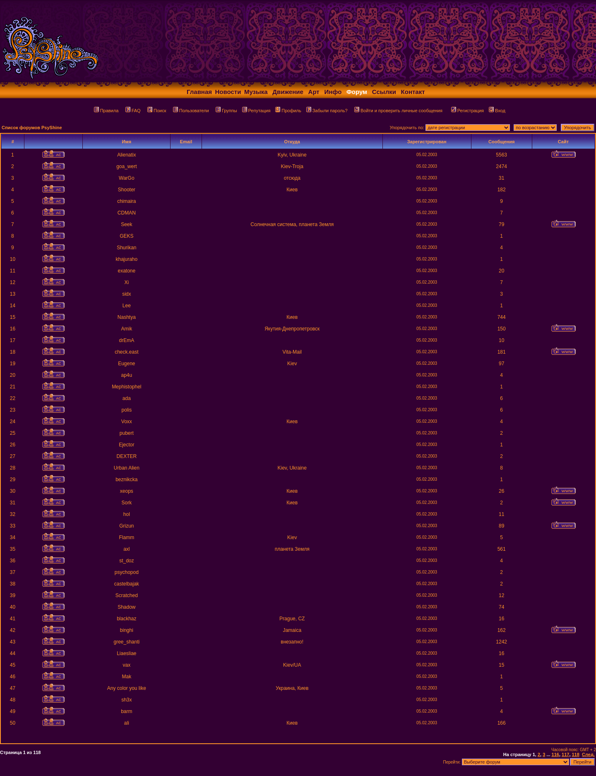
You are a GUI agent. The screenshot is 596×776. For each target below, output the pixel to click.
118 (575, 754)
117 (565, 754)
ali (126, 723)
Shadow (126, 607)
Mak (126, 677)
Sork (126, 503)
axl (126, 549)
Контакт (413, 91)
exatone (126, 271)
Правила (106, 110)
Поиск (156, 110)
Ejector (126, 445)
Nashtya (127, 317)
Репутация (256, 110)
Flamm (126, 537)
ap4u (126, 375)
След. (588, 754)
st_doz (126, 561)
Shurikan (126, 248)
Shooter (126, 190)
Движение (287, 91)
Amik (126, 329)
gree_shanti (126, 642)
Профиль (288, 110)
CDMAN (127, 213)
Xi (126, 282)
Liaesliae (126, 653)
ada (127, 398)
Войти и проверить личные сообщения (398, 110)
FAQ (133, 110)
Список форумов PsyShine (32, 127)
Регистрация (467, 110)
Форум (356, 91)
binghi (126, 630)
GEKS (126, 236)
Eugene (126, 363)
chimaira (126, 201)
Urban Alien (126, 468)
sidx (126, 294)
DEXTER (126, 456)
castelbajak (126, 584)
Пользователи (191, 110)
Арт (314, 91)
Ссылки (384, 91)
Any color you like (126, 688)
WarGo (127, 178)
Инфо (332, 91)
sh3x (126, 700)
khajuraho (126, 259)
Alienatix (126, 155)
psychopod (127, 572)
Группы (226, 110)
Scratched (126, 595)
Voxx (126, 421)
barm (126, 711)
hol (126, 514)
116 (555, 754)
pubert (127, 433)
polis (126, 410)
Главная (199, 91)
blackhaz (126, 619)
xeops (126, 491)
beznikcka (126, 479)
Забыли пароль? (327, 110)
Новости (228, 91)
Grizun (126, 526)
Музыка (256, 91)
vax (126, 665)
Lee (127, 305)
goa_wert (126, 166)
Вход (497, 110)
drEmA (126, 340)
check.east (126, 352)
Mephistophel (126, 387)
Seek (126, 224)
